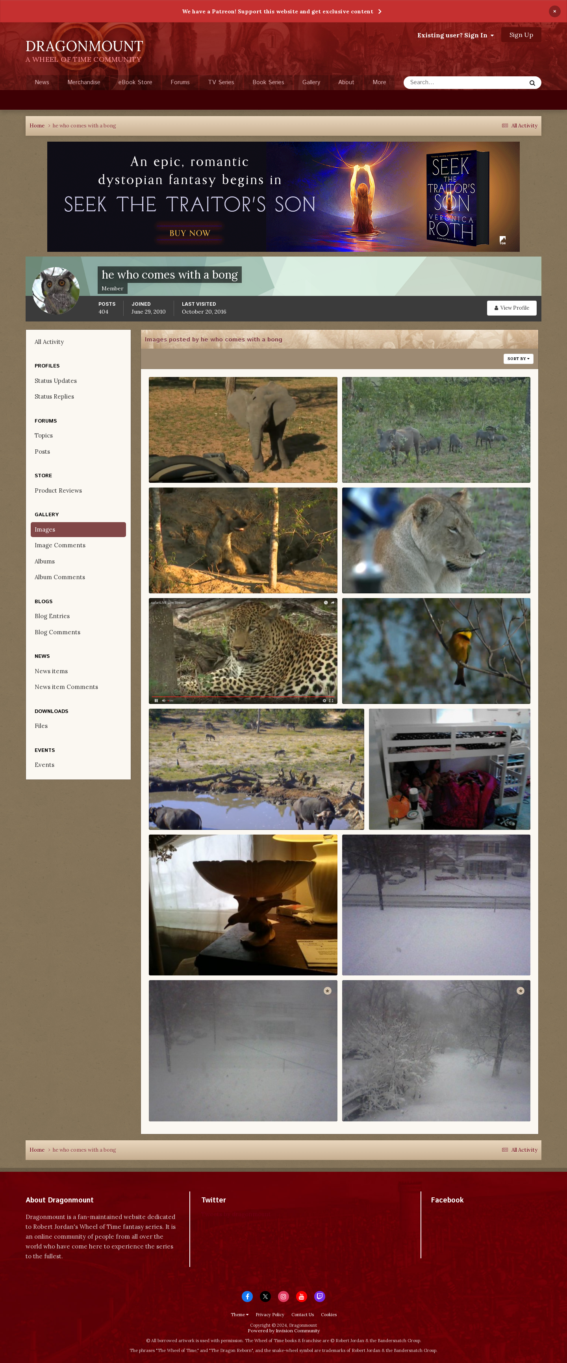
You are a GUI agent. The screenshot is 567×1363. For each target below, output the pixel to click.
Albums (45, 561)
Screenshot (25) (178, 682)
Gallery (311, 82)
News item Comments (66, 687)
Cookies (329, 1314)
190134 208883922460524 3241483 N (400, 1100)
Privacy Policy (270, 1314)
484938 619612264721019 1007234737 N (430, 808)
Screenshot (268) (180, 461)
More (379, 82)
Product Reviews (58, 490)
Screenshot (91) (178, 572)
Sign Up (521, 35)
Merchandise (83, 82)
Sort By (519, 358)
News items (51, 671)
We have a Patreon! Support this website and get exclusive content (277, 11)
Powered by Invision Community (284, 1330)
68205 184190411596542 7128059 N (203, 1100)
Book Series (268, 82)
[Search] (439, 82)
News (42, 82)
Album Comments (60, 577)
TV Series (221, 82)
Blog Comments (57, 632)
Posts (42, 451)
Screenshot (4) (370, 682)
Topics (44, 435)
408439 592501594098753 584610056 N (211, 954)
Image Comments (60, 545)
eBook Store (135, 82)
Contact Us (302, 1314)
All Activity (49, 341)
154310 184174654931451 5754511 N (396, 954)
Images (45, 529)
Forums (180, 82)
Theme (239, 1314)
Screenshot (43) (372, 572)
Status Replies (54, 396)
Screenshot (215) (373, 461)
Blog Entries (52, 616)
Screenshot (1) (176, 808)
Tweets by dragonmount (236, 1214)
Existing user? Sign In (455, 35)
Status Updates (56, 380)
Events (44, 764)
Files (41, 726)
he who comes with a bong (201, 472)
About (346, 82)
